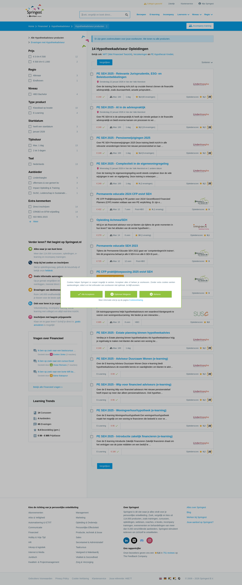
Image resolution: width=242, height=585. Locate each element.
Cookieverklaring (136, 300)
